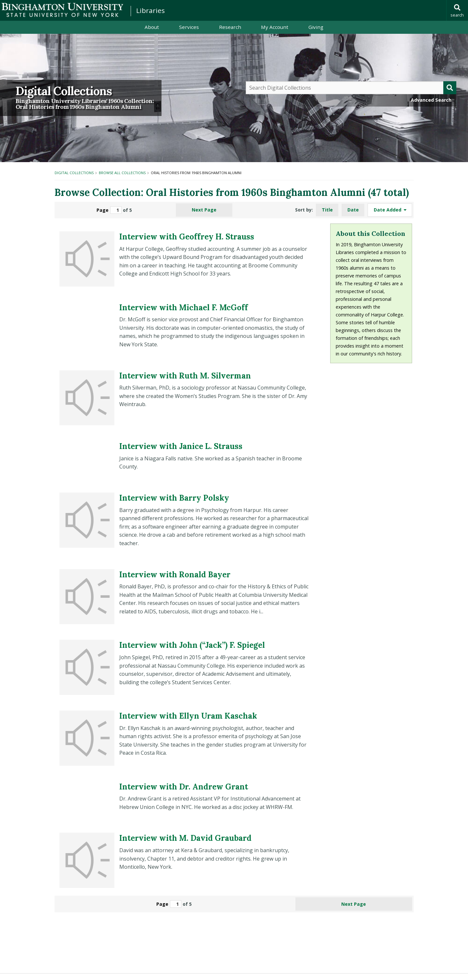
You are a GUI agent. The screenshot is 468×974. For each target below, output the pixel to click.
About (152, 27)
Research (230, 27)
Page (109, 210)
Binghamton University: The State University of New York (62, 10)
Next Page (204, 210)
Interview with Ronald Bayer (174, 575)
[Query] (351, 87)
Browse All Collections (122, 172)
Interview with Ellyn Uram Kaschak (188, 716)
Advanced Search (431, 100)
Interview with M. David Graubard (185, 838)
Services (189, 27)
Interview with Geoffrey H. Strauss (186, 237)
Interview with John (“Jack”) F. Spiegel (192, 645)
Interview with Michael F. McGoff (183, 307)
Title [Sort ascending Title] (327, 210)
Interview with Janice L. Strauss (180, 446)
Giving (315, 27)
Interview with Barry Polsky (174, 498)
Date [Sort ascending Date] (353, 210)
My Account (274, 27)
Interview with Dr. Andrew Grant (183, 787)
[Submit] (449, 87)
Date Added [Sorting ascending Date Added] (388, 210)
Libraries (150, 10)
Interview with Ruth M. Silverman (185, 376)
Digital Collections (64, 90)
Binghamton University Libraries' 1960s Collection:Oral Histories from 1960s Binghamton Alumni (85, 104)
